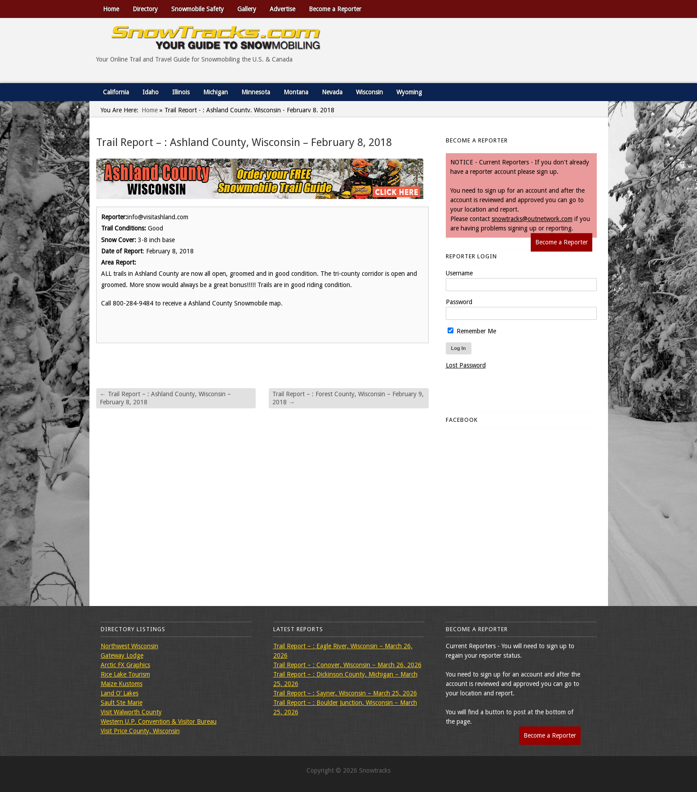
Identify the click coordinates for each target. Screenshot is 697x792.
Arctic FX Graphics (125, 664)
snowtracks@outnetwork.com (532, 218)
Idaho (150, 92)
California (116, 92)
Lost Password (466, 365)
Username (459, 273)
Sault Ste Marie (121, 702)
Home (111, 9)
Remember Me (472, 331)
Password (459, 301)
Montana (296, 92)
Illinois (181, 92)
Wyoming (409, 92)
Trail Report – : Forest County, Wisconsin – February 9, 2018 (348, 398)
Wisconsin (369, 92)
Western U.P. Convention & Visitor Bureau (159, 721)
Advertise (282, 9)
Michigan (215, 92)
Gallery (246, 9)
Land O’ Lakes (119, 693)
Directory (145, 9)
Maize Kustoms (121, 683)
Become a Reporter (335, 9)
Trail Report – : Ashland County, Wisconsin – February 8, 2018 (165, 398)
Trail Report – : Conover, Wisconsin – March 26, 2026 (347, 664)
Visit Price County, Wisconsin (140, 730)
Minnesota (255, 92)
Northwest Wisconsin (129, 646)
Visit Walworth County (131, 712)
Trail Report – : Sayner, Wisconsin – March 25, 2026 (345, 693)
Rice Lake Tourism (125, 674)
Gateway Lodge (122, 655)
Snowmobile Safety (197, 9)
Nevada (332, 92)
